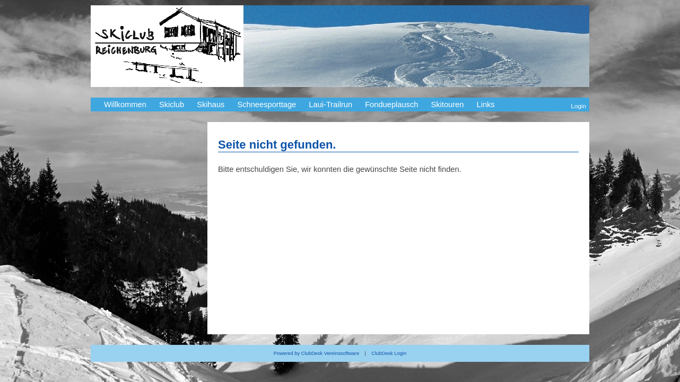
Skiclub (171, 104)
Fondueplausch (391, 104)
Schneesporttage (266, 104)
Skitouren (447, 104)
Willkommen (125, 104)
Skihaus (210, 104)
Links (485, 104)
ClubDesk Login (388, 353)
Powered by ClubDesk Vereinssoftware (316, 353)
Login (578, 105)
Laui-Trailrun (330, 104)
